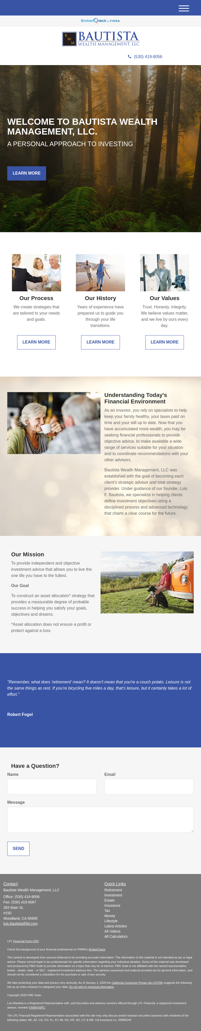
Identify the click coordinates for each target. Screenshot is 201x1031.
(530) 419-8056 (145, 56)
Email (110, 774)
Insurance (112, 905)
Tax (107, 911)
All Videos (112, 931)
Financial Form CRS (26, 941)
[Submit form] (18, 849)
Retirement (113, 890)
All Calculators (115, 936)
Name (13, 774)
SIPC (41, 1007)
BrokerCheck (97, 949)
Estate (109, 900)
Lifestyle (111, 921)
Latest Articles (115, 926)
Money (109, 916)
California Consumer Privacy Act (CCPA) (137, 982)
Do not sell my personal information (91, 986)
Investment (113, 895)
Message (16, 802)
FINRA (33, 1007)
